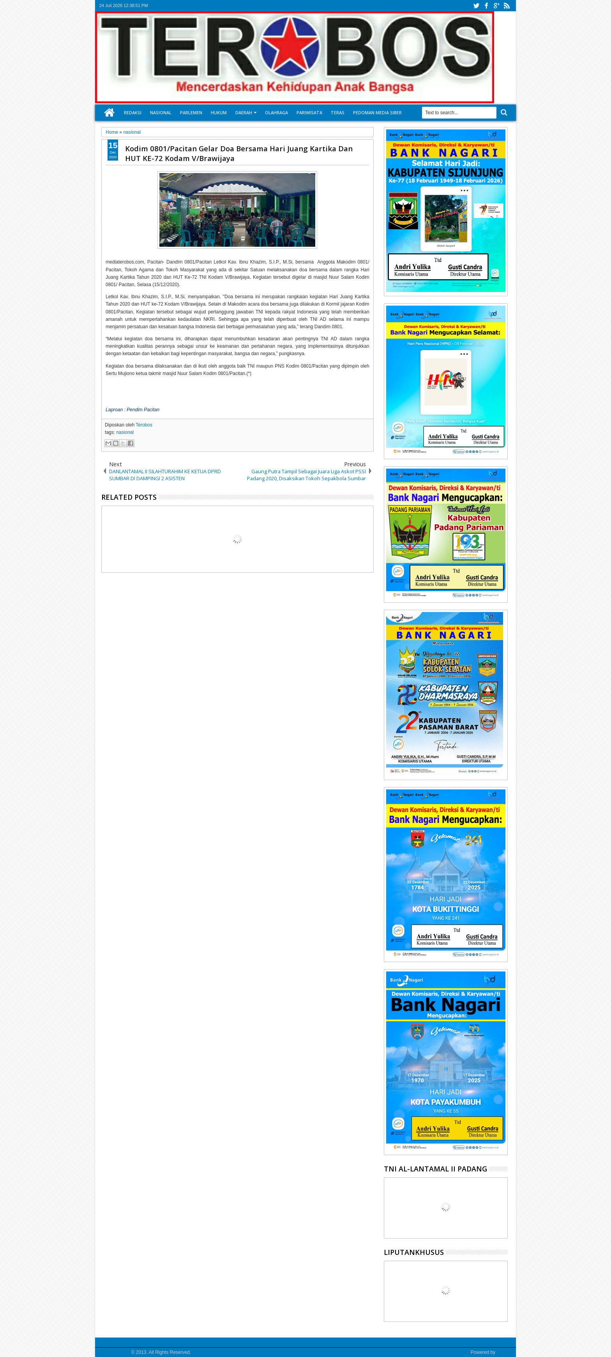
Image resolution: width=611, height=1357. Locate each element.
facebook (486, 5)
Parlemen (191, 112)
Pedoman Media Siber (377, 112)
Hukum (219, 112)
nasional (125, 432)
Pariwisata (309, 112)
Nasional (160, 112)
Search (503, 112)
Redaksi (132, 112)
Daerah (243, 112)
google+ (496, 5)
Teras (337, 112)
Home (109, 112)
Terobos (144, 425)
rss (507, 5)
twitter (476, 5)
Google (504, 1352)
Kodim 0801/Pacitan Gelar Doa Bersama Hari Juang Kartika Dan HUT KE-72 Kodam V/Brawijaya (239, 153)
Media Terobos (114, 1352)
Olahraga (276, 112)
